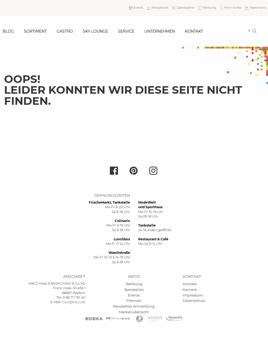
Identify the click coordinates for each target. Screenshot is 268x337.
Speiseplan (134, 289)
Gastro (65, 31)
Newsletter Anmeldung (134, 306)
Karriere (190, 289)
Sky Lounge (95, 31)
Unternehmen (159, 31)
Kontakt (194, 31)
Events (134, 295)
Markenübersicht (134, 312)
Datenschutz (194, 300)
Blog (8, 31)
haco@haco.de (73, 302)
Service (126, 31)
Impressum (193, 295)
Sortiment (35, 31)
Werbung (133, 284)
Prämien (134, 300)
